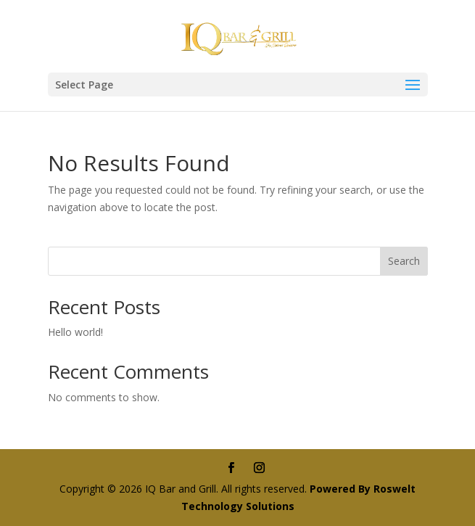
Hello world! (75, 332)
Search (404, 261)
